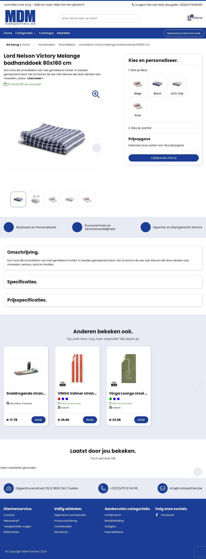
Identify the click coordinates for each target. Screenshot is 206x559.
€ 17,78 (11, 420)
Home (26, 45)
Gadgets (110, 526)
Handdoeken (46, 45)
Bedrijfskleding (114, 521)
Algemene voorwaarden (70, 515)
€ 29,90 (63, 420)
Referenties (11, 532)
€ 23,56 (115, 420)
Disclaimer (61, 532)
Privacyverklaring (65, 521)
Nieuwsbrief (11, 521)
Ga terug (12, 45)
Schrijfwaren (113, 515)
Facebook (164, 515)
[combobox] (96, 18)
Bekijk (38, 420)
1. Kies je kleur (137, 70)
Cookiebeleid (62, 526)
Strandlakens (67, 45)
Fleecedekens (114, 532)
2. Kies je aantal (139, 104)
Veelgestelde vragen (17, 526)
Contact (9, 515)
